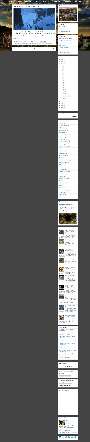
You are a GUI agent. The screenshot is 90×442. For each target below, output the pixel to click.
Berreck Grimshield (63, 171)
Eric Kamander (70, 420)
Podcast (28, 1)
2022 (62, 66)
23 (63, 91)
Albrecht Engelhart (63, 162)
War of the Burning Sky (47, 43)
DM (69, 423)
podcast (67, 380)
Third (60, 196)
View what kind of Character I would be (67, 432)
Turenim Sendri (62, 155)
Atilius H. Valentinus (63, 146)
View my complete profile (64, 430)
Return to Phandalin (63, 47)
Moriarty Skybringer (63, 178)
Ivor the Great (62, 192)
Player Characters (42, 1)
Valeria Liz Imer (62, 130)
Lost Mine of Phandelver (64, 40)
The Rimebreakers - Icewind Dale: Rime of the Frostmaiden (66, 333)
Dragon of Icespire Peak (64, 43)
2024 (62, 63)
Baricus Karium (62, 194)
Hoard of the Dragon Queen (65, 357)
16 (63, 93)
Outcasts (61, 26)
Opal (60, 180)
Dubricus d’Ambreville (64, 169)
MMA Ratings (71, 427)
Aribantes (61, 164)
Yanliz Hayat (62, 132)
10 (62, 70)
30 (63, 89)
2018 (62, 107)
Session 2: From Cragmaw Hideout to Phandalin (69, 241)
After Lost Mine (62, 50)
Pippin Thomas (62, 153)
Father (67, 423)
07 (62, 76)
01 (62, 87)
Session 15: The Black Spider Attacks (70, 268)
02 (62, 85)
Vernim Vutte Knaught (64, 134)
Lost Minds (61, 29)
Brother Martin (62, 139)
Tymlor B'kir (61, 157)
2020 (62, 103)
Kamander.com (63, 426)
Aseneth (61, 185)
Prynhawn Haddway (63, 141)
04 (62, 82)
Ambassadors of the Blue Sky (23, 43)
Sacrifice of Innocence (64, 52)
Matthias (61, 176)
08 (62, 74)
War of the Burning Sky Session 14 (26, 6)
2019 (62, 105)
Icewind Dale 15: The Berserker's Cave (69, 250)
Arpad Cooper (62, 187)
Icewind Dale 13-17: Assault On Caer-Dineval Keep (70, 296)
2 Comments (32, 41)
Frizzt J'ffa (61, 137)
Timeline (57, 1)
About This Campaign (73, 1)
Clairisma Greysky (63, 190)
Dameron (61, 123)
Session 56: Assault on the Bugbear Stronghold (70, 316)
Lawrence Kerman (63, 125)
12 (62, 68)
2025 (62, 61)
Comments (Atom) (37, 53)
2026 (62, 59)
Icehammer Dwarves (63, 31)
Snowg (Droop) (62, 183)
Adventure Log (14, 1)
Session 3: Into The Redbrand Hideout (69, 286)
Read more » (17, 38)
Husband (71, 422)
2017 (62, 109)
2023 (62, 65)
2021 (62, 101)
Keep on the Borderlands (64, 38)
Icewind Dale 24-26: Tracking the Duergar (69, 231)
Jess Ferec (61, 144)
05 (62, 80)
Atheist (67, 422)
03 (62, 83)
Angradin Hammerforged (35, 43)
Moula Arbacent (62, 150)
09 (62, 72)
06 (62, 78)
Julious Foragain (62, 167)
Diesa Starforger (62, 173)
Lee (60, 148)
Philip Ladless (62, 127)
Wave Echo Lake (63, 45)
